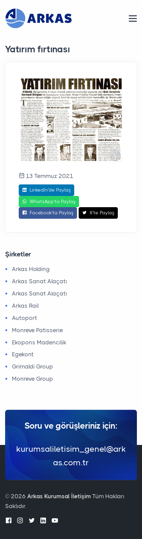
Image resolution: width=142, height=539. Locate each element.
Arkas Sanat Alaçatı (39, 281)
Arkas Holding (31, 269)
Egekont (23, 354)
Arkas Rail (25, 305)
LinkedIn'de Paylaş (46, 190)
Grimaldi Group (32, 366)
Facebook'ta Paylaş (48, 213)
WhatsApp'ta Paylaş (49, 202)
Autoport (24, 318)
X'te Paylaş (98, 213)
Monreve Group (32, 378)
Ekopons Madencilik (39, 342)
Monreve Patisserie (37, 330)
